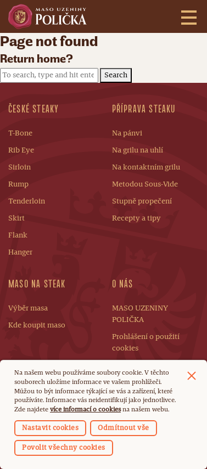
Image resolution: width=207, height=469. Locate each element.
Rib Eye (21, 150)
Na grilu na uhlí (137, 150)
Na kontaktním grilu (146, 167)
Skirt (16, 218)
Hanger (20, 252)
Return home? (36, 58)
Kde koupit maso (36, 325)
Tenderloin (26, 201)
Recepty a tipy (136, 218)
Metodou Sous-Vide (145, 184)
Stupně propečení (142, 201)
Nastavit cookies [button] (50, 428)
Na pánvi (127, 133)
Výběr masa (28, 308)
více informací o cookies (85, 409)
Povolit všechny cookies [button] (63, 447)
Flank (17, 235)
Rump (18, 184)
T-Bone (20, 133)
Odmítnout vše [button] (123, 428)
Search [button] (115, 75)
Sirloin (19, 167)
